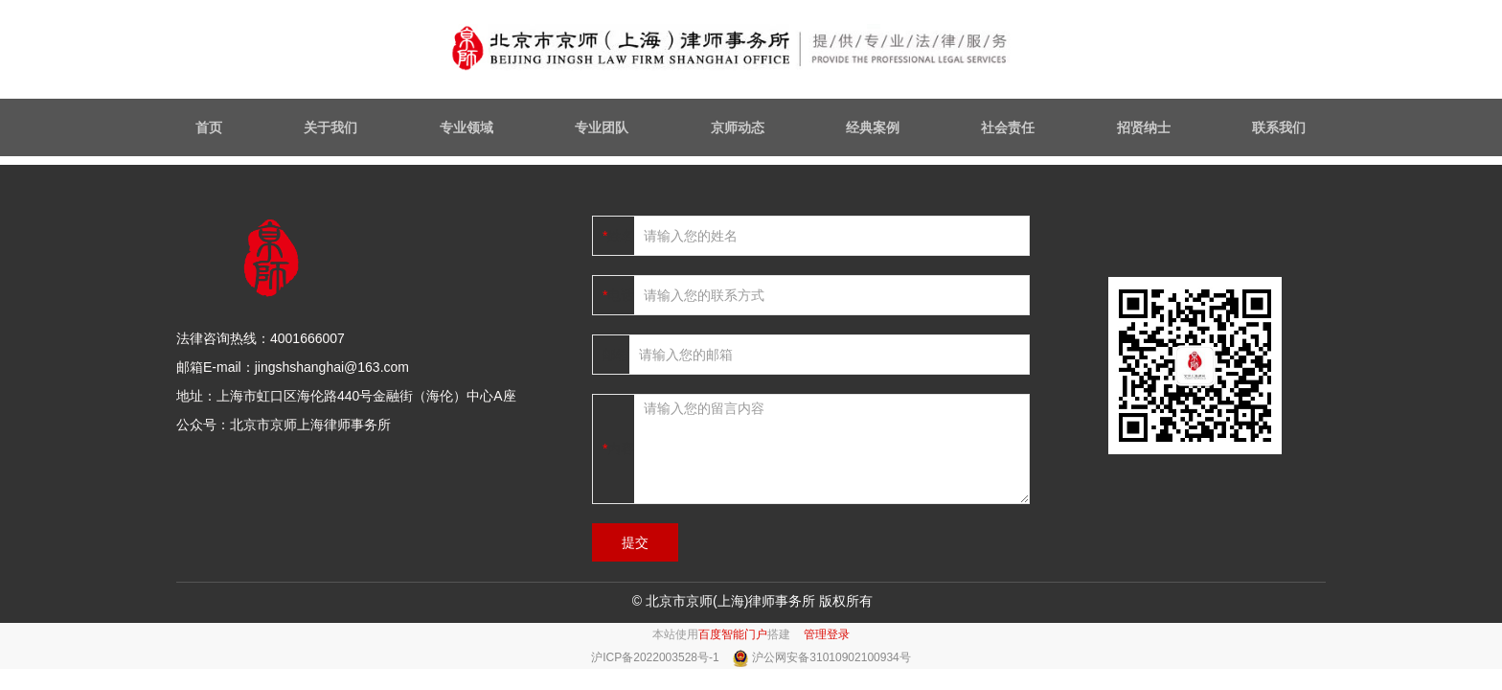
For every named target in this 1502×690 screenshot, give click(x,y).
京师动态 (737, 127)
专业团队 (601, 127)
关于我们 (330, 127)
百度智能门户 (732, 634)
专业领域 (466, 127)
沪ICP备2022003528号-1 (656, 657)
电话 (620, 295)
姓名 (620, 235)
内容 (620, 448)
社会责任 (1008, 127)
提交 (635, 542)
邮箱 (616, 354)
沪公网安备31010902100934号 (831, 657)
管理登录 (827, 634)
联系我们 (1279, 127)
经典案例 (872, 127)
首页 (208, 127)
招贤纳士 (1144, 127)
